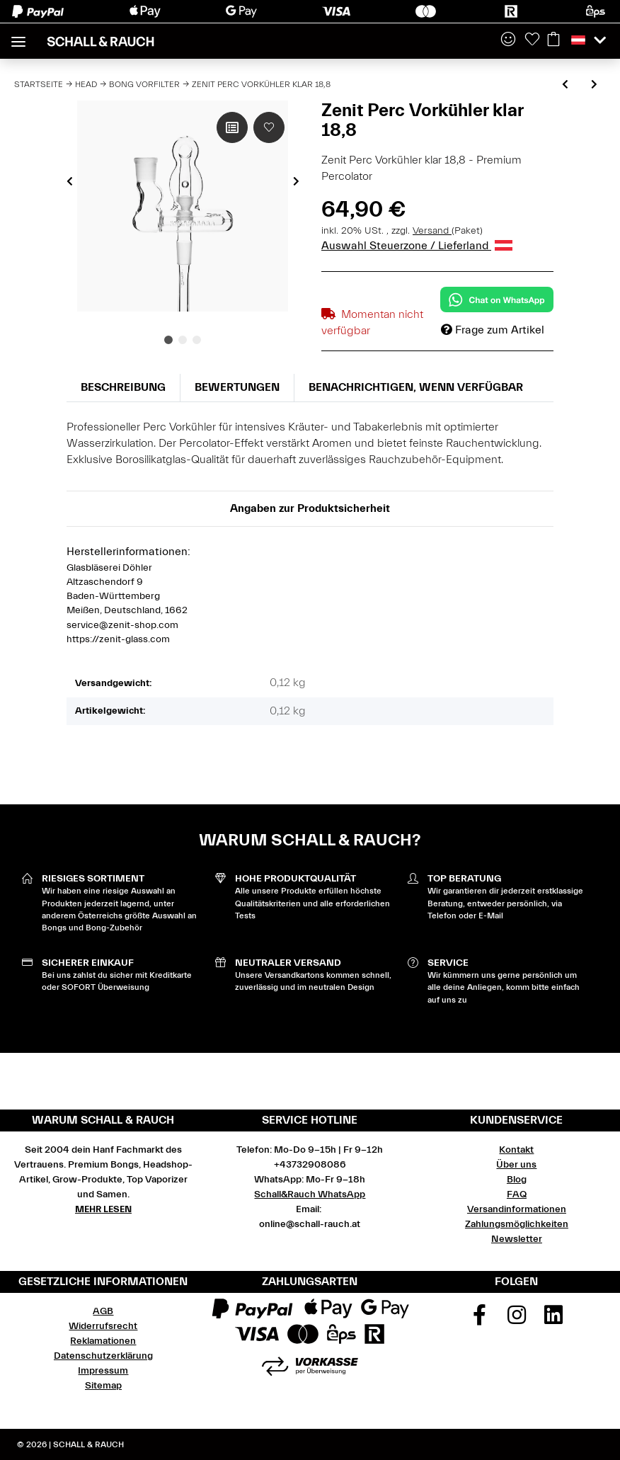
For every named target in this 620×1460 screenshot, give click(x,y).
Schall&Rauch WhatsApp (309, 1194)
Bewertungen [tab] (237, 387)
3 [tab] (197, 340)
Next (296, 181)
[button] (508, 40)
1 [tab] (168, 340)
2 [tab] (182, 340)
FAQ (517, 1194)
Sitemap (103, 1385)
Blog (517, 1179)
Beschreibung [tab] (123, 387)
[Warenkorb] (553, 40)
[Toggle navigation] (18, 36)
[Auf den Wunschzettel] (269, 127)
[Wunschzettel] (532, 40)
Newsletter (516, 1239)
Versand (432, 230)
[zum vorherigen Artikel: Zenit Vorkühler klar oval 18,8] (565, 85)
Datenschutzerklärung (103, 1356)
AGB (103, 1311)
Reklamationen (103, 1341)
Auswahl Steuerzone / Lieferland (416, 245)
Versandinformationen (516, 1209)
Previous (69, 181)
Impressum (103, 1370)
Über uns (516, 1164)
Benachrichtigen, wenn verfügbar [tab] (416, 387)
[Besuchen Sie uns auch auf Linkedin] (554, 1319)
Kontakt (516, 1150)
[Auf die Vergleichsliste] (232, 127)
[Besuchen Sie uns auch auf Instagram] (516, 1319)
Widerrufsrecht (103, 1326)
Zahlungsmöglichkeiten (516, 1224)
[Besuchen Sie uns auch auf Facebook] (479, 1319)
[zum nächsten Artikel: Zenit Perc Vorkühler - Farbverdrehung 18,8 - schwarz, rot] (594, 85)
